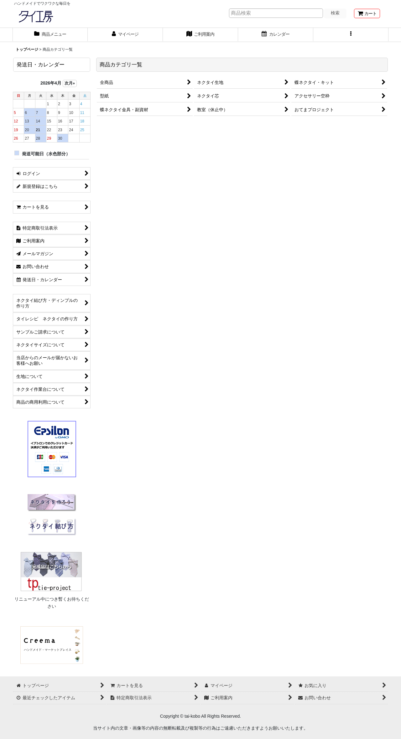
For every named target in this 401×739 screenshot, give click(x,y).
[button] (350, 35)
